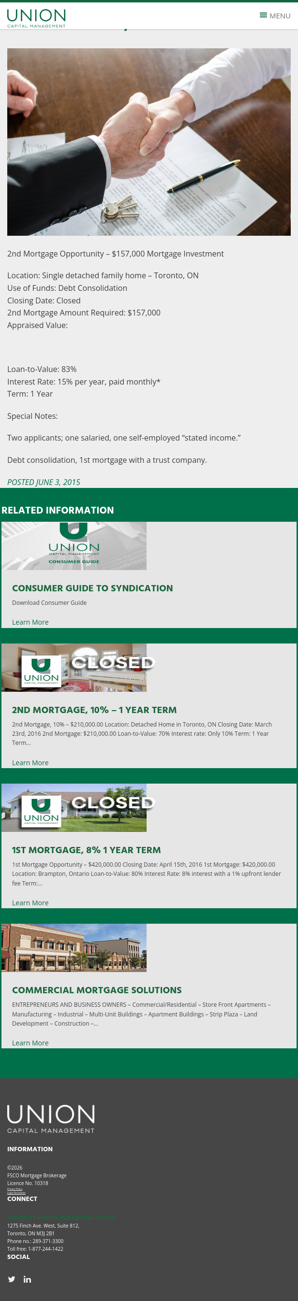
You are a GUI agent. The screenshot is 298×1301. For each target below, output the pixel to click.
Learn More (30, 622)
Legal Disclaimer (16, 1192)
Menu (275, 15)
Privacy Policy (14, 1188)
